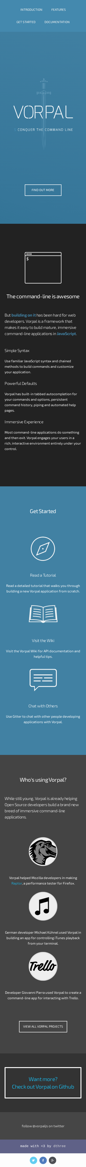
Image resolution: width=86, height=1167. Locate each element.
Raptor (16, 883)
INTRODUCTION (31, 9)
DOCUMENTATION (57, 22)
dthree (59, 1146)
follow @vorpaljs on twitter (43, 1126)
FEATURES (58, 9)
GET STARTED (26, 22)
